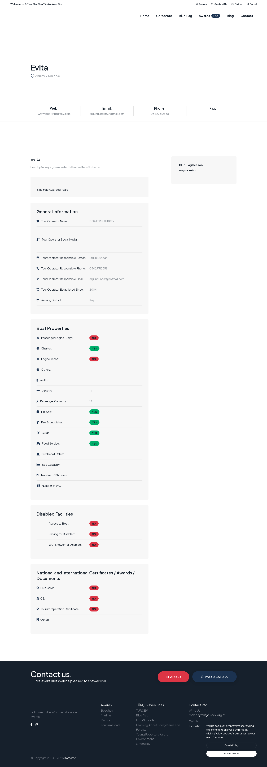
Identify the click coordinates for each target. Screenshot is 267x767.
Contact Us (219, 4)
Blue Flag (185, 16)
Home (144, 16)
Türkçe (236, 4)
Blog (230, 16)
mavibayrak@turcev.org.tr (207, 714)
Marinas (106, 715)
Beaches (107, 710)
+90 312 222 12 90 (214, 677)
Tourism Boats (110, 725)
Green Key (143, 744)
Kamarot (70, 758)
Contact (247, 16)
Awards (209, 16)
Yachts (105, 720)
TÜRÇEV (142, 710)
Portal (252, 4)
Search (201, 4)
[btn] (231, 745)
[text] (231, 754)
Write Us (173, 677)
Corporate (164, 16)
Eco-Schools (145, 720)
